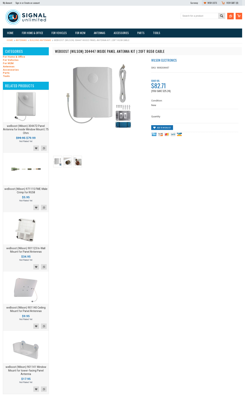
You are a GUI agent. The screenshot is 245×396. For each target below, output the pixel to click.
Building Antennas (40, 40)
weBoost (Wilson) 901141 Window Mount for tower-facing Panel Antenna (26, 370)
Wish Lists (212, 2)
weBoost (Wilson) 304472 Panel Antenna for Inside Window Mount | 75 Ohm (26, 129)
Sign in (18, 2)
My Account (7, 2)
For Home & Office (14, 57)
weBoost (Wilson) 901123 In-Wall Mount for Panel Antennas (25, 250)
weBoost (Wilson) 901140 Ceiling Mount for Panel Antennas (26, 309)
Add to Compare (44, 148)
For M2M (8, 63)
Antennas (21, 40)
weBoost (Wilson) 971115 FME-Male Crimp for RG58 (25, 190)
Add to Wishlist (36, 148)
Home (10, 40)
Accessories (11, 70)
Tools (6, 76)
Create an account (32, 2)
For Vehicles (11, 60)
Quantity (155, 116)
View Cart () (232, 2)
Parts (6, 73)
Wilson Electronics (164, 60)
